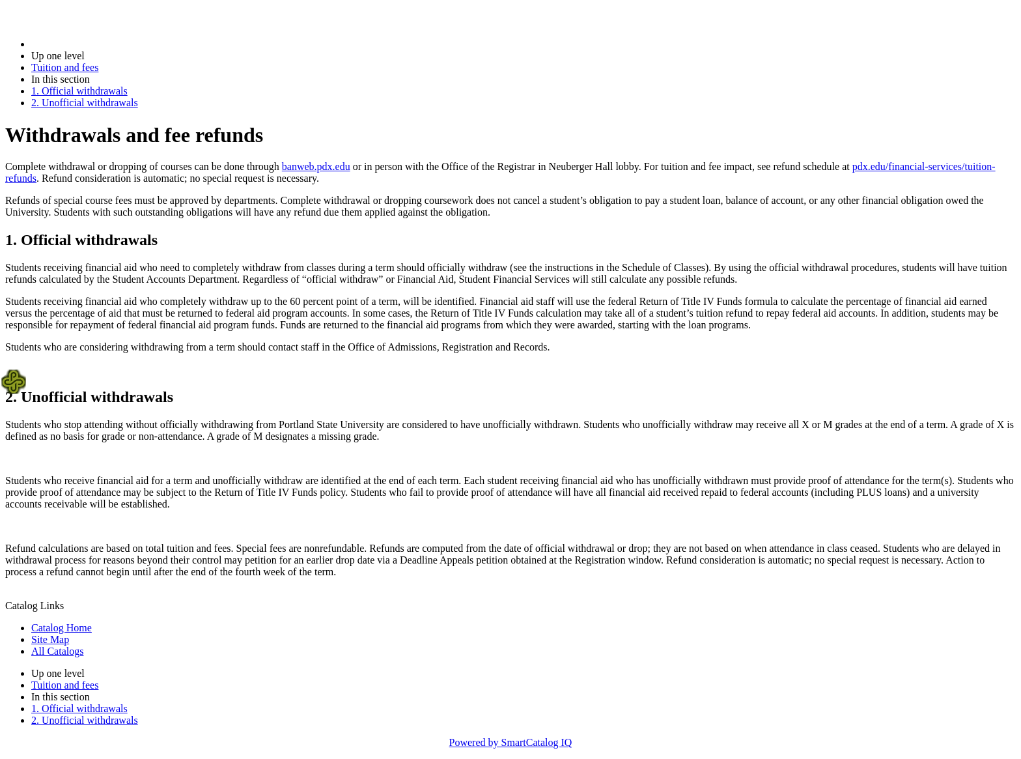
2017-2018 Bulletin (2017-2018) (99, 44)
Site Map (50, 639)
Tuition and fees (64, 67)
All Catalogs (57, 651)
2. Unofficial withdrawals (84, 102)
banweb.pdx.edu (316, 166)
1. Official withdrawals (79, 90)
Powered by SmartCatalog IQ (510, 742)
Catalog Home (61, 627)
